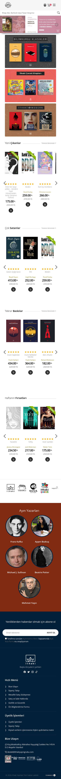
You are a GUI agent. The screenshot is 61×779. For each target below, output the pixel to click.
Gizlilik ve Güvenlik (16, 703)
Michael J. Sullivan (16, 572)
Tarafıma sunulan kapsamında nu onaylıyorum (29, 640)
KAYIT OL (51, 632)
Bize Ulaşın (13, 686)
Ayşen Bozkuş (42, 541)
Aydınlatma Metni (30, 638)
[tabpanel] (30, 24)
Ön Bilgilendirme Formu (19, 707)
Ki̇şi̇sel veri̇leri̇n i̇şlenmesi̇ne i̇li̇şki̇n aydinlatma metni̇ (31, 730)
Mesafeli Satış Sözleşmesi (19, 694)
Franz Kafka (16, 541)
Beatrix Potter (42, 572)
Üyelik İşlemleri (15, 722)
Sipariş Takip (13, 690)
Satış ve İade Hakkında (18, 698)
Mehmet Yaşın (29, 602)
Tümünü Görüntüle (49, 143)
